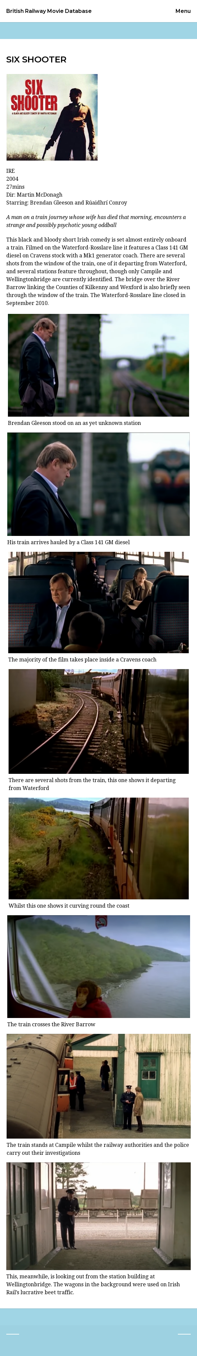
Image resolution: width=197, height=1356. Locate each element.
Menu (183, 11)
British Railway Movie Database (49, 11)
